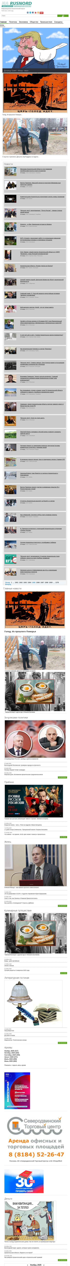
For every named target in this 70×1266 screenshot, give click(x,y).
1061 (16, 582)
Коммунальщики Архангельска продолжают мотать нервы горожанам (42, 196)
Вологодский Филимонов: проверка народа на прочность (22, 765)
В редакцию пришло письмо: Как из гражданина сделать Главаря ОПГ (42, 459)
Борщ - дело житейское (11, 961)
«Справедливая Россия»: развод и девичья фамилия (21, 759)
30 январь (22, 172)
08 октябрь (6, 772)
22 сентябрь (6, 832)
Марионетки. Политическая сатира (15, 1040)
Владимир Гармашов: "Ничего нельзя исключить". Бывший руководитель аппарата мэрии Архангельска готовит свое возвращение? (39, 378)
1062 (21, 582)
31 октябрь (6, 823)
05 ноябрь (6, 768)
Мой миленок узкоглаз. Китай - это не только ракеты (37, 307)
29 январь (22, 267)
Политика (13, 22)
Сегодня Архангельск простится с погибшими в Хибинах (38, 542)
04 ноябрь (6, 896)
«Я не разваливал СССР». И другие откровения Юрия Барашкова (25, 893)
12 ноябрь (6, 892)
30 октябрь (6, 901)
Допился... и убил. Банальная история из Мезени (36, 224)
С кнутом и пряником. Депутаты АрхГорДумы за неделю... (20, 157)
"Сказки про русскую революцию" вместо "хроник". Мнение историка (26, 818)
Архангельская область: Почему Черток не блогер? (36, 266)
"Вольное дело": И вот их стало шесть (32, 418)
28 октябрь (6, 1246)
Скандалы (58, 22)
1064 (29, 582)
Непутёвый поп (9, 1030)
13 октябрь (6, 827)
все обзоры (63, 837)
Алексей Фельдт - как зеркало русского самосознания (21, 887)
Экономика (23, 22)
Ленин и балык (9, 965)
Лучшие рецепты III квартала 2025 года (16, 970)
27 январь (22, 382)
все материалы (62, 777)
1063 (25, 582)
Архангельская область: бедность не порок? (18, 1252)
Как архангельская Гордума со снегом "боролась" (36, 349)
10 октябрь (6, 1038)
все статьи (63, 973)
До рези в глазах (9, 1035)
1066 (38, 582)
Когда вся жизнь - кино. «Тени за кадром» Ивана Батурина (23, 825)
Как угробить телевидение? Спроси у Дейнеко (19, 903)
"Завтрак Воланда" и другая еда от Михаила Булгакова (21, 955)
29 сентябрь (6, 1255)
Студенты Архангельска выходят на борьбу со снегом (37, 501)
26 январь (22, 449)
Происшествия (46, 22)
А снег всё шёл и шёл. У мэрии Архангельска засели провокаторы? (41, 335)
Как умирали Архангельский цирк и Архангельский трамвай (23, 1257)
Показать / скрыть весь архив (15, 1065)
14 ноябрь (6, 1029)
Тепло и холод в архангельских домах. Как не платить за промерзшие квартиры (29, 1241)
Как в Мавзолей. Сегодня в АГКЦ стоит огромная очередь (38, 515)
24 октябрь (6, 1033)
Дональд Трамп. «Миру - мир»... (16, 70)
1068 (46, 582)
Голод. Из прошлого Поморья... (12, 114)
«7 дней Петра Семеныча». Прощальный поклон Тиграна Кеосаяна (25, 829)
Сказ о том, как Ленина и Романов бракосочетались (20, 898)
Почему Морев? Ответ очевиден (14, 770)
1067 (42, 582)
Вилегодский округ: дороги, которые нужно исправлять (21, 1248)
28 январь (22, 336)
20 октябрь (6, 1250)
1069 (50, 582)
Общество (34, 22)
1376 (57, 582)
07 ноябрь (6, 763)
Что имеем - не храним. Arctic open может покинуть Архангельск (24, 834)
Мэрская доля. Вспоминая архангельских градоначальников (23, 774)
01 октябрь (6, 968)
